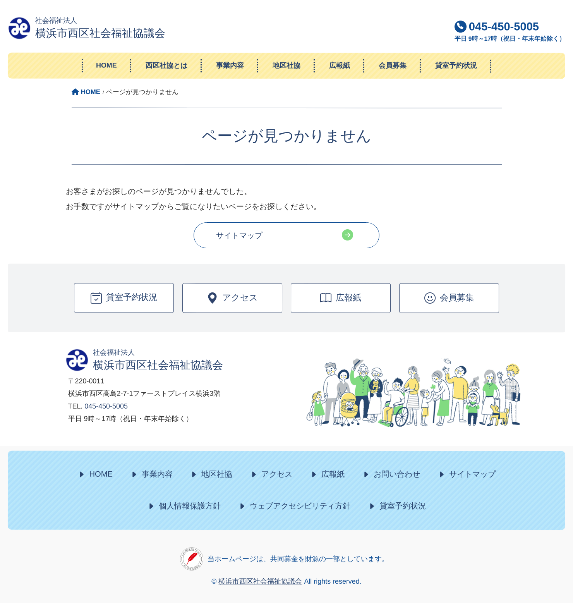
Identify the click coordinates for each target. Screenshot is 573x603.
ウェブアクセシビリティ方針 (300, 506)
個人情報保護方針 (190, 506)
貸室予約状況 (402, 506)
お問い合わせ (397, 474)
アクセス (276, 474)
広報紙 (333, 474)
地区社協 (216, 474)
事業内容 (157, 474)
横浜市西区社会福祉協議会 (260, 581)
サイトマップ (239, 235)
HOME (100, 474)
